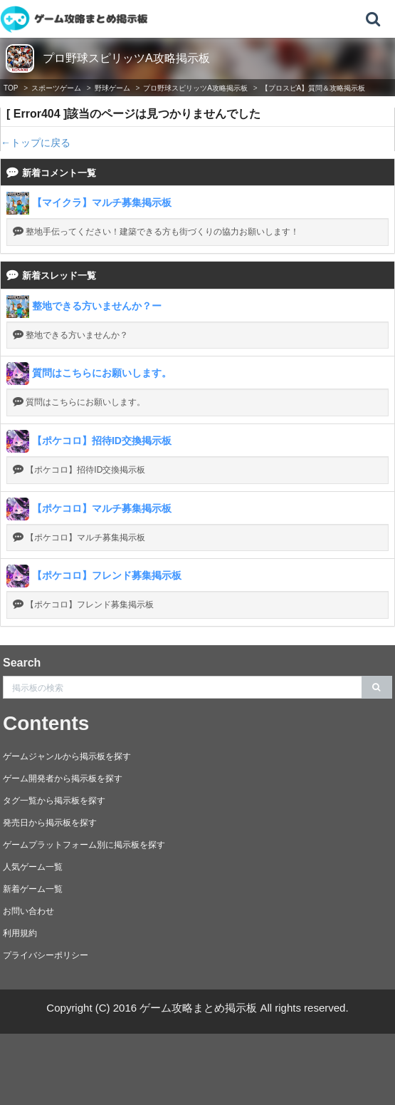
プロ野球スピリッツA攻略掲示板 (126, 58)
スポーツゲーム (56, 88)
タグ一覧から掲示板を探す (54, 801)
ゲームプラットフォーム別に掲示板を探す (84, 845)
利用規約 (20, 933)
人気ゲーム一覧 (33, 867)
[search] (377, 687)
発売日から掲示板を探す (50, 823)
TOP (11, 88)
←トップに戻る (35, 142)
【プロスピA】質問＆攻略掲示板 (313, 88)
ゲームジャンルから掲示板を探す (67, 756)
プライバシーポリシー (45, 955)
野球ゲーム (112, 88)
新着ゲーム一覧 (33, 889)
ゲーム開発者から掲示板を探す (62, 778)
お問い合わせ (28, 911)
